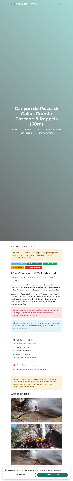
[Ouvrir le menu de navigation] (60, 4)
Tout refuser (20, 475)
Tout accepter (52, 475)
